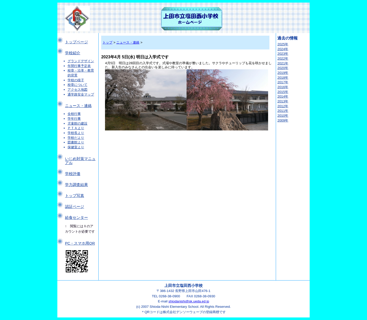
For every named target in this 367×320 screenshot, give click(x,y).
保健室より (76, 147)
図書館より (76, 142)
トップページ (76, 42)
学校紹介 (72, 53)
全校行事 (74, 114)
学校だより (76, 138)
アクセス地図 (77, 89)
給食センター (76, 218)
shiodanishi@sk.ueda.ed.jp (188, 301)
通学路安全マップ (81, 94)
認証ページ (74, 207)
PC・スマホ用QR (80, 243)
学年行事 (74, 119)
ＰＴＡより (76, 128)
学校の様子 (76, 80)
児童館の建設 (77, 123)
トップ (107, 42)
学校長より (76, 133)
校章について (77, 85)
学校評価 (72, 174)
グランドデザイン (81, 61)
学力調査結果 (76, 185)
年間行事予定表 (79, 66)
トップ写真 (74, 196)
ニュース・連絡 (78, 106)
